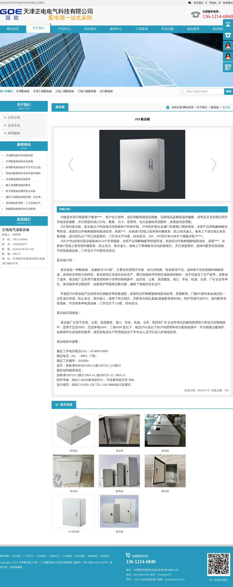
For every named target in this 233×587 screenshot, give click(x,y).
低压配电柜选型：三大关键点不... (24, 202)
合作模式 (90, 28)
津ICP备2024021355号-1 (96, 562)
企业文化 (12, 125)
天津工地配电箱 (42, 91)
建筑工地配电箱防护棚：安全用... (24, 197)
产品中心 (64, 28)
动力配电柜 (106, 91)
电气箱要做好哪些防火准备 (21, 191)
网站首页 (13, 28)
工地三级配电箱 (87, 91)
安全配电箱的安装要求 (18, 179)
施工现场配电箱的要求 (18, 185)
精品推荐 (193, 28)
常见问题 (167, 28)
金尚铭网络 (16, 567)
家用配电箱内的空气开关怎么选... (24, 167)
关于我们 (38, 28)
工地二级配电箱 (64, 91)
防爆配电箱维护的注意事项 (21, 208)
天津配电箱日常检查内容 (19, 155)
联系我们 (226, 2)
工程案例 (142, 28)
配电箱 (215, 107)
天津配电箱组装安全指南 (19, 161)
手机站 (211, 2)
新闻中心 (116, 28)
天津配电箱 (22, 91)
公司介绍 (12, 117)
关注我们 (195, 2)
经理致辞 (12, 133)
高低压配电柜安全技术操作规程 (23, 173)
